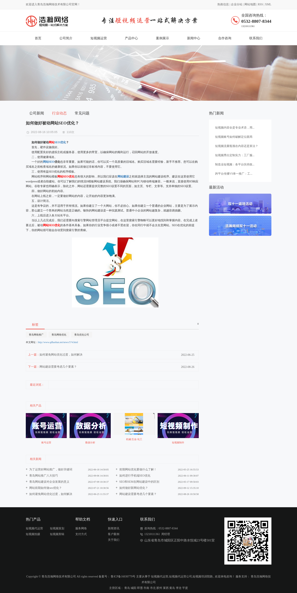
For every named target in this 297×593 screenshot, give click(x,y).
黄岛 (172, 588)
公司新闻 (36, 113)
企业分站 (236, 4)
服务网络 (81, 528)
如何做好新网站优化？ (133, 487)
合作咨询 (224, 38)
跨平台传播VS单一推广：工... (233, 173)
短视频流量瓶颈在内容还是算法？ (236, 146)
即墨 (140, 588)
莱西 (166, 588)
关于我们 (113, 539)
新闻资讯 (113, 528)
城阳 (133, 588)
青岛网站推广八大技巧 (43, 475)
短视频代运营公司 (180, 576)
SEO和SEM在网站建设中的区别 (139, 481)
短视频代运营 (34, 528)
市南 (146, 588)
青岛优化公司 (81, 334)
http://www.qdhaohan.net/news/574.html (58, 342)
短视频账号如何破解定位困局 (233, 136)
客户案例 (113, 534)
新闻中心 (193, 38)
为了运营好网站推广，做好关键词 (50, 469)
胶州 (159, 588)
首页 (38, 38)
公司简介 (65, 38)
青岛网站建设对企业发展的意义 (49, 481)
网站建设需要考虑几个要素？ (58, 366)
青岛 (127, 588)
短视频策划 (57, 528)
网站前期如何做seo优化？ (45, 487)
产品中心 (131, 38)
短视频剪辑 (57, 534)
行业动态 (59, 113)
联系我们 (255, 38)
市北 (153, 588)
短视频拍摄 (33, 534)
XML (268, 4)
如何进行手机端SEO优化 (134, 475)
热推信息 (223, 4)
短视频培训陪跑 (203, 576)
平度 (185, 588)
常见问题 (82, 113)
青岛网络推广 (36, 334)
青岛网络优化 (59, 334)
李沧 (179, 588)
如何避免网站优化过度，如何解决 (61, 354)
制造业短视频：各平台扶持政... (235, 164)
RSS (260, 4)
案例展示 (162, 38)
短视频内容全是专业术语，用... (235, 127)
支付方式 (81, 534)
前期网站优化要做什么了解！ (138, 469)
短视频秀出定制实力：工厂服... (235, 155)
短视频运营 (98, 38)
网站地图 (250, 4)
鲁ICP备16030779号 (123, 576)
